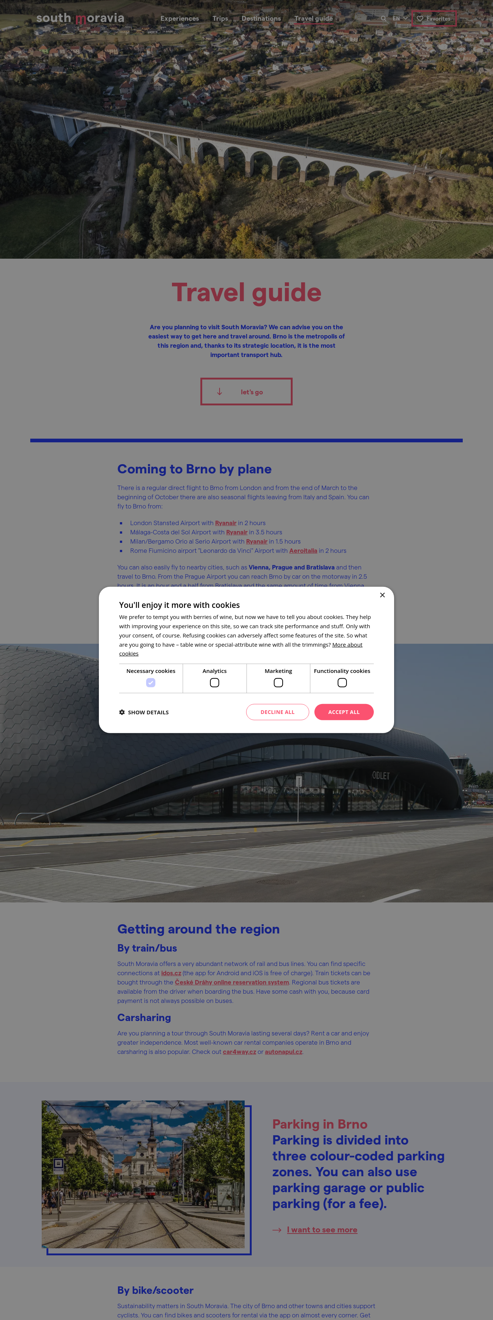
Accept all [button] (344, 711)
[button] (144, 712)
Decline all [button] (277, 711)
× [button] (382, 595)
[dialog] (246, 660)
